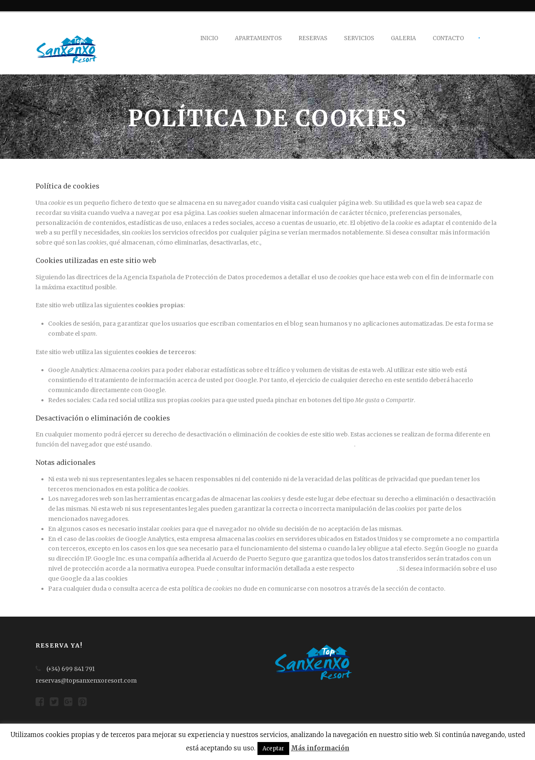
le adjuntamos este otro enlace (173, 578)
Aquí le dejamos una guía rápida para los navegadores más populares (253, 444)
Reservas (312, 38)
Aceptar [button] (273, 748)
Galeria (403, 38)
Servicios (359, 38)
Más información (320, 748)
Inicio (209, 38)
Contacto (448, 38)
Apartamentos (258, 38)
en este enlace (376, 568)
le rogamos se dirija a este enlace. (310, 242)
